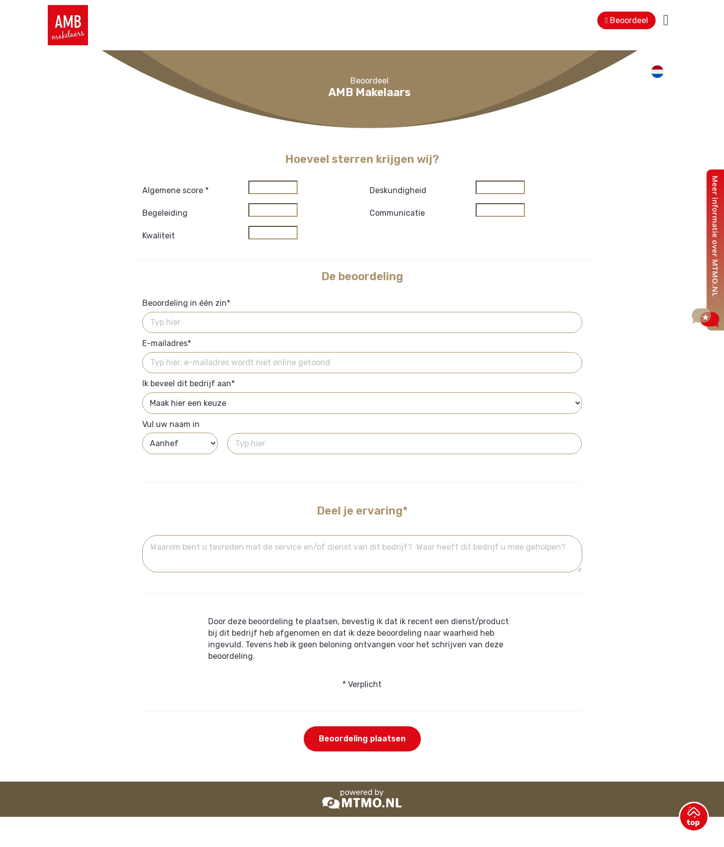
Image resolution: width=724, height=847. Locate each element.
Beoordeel (626, 20)
